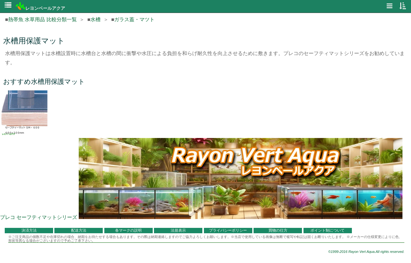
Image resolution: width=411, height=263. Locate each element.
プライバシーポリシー (228, 230)
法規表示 (178, 230)
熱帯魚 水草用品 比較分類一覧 (42, 19)
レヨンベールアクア (40, 8)
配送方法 (78, 230)
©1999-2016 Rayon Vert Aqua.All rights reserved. (366, 252)
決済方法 (29, 230)
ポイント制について (327, 230)
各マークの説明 (128, 230)
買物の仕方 (277, 230)
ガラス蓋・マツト (134, 19)
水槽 (95, 19)
